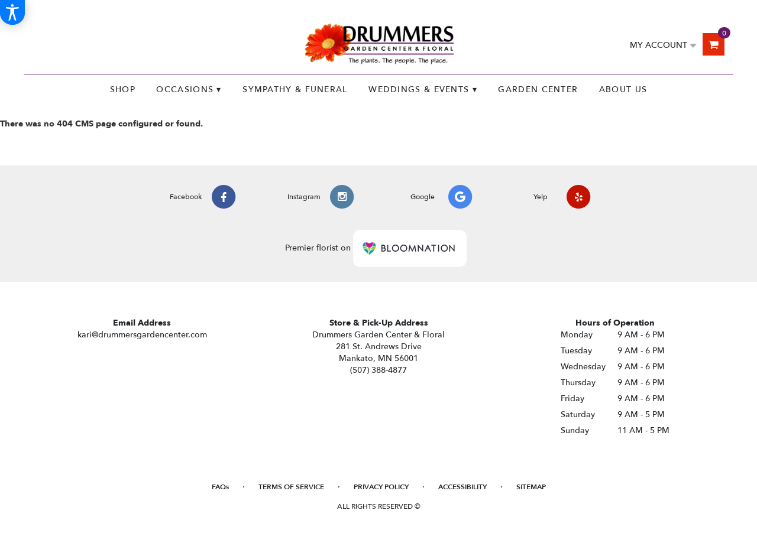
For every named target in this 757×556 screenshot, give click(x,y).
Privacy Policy (381, 487)
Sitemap (531, 487)
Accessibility (462, 487)
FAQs (220, 487)
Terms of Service (291, 487)
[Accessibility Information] (12, 12)
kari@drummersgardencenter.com (142, 334)
